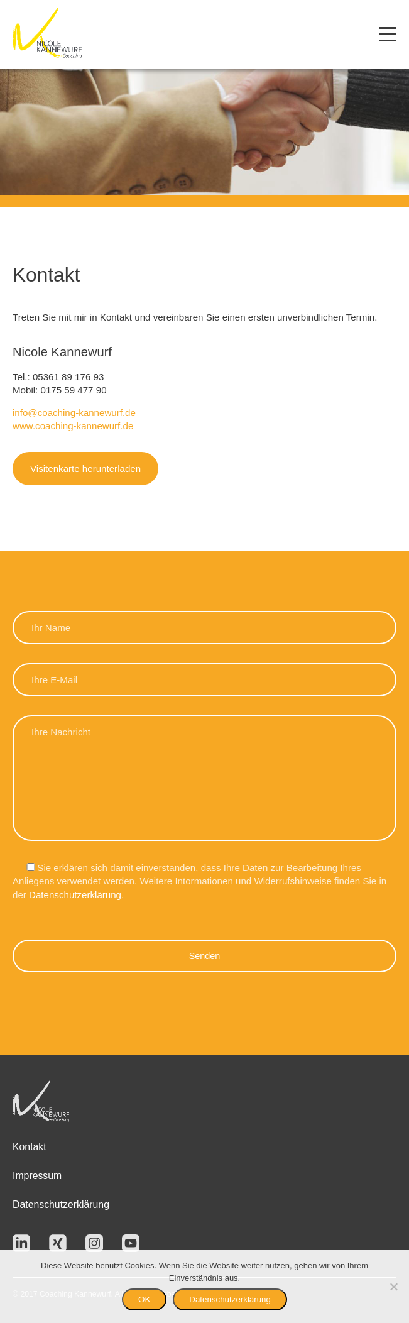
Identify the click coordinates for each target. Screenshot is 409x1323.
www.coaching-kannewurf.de (73, 425)
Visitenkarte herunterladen (85, 468)
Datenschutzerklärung (75, 894)
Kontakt (29, 1146)
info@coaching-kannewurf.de (74, 412)
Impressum (37, 1175)
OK (144, 1299)
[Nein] (393, 1286)
